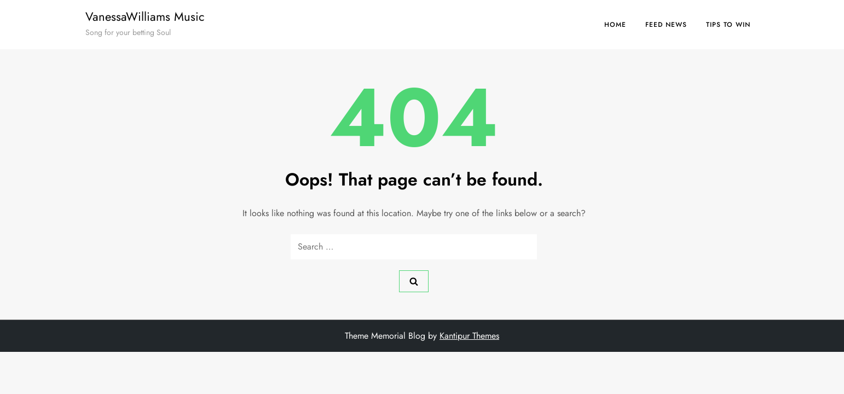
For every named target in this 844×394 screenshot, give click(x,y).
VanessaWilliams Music (145, 16)
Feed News (666, 25)
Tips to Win (728, 25)
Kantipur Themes (469, 335)
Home (615, 25)
